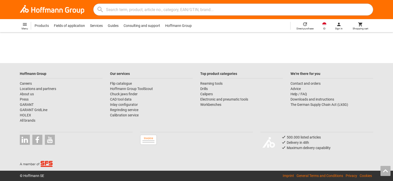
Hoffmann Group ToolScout (131, 89)
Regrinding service (124, 110)
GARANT (27, 105)
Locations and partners (38, 89)
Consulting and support (142, 26)
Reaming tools (211, 83)
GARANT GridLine (33, 110)
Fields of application (69, 26)
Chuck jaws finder (124, 94)
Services (96, 26)
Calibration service (124, 115)
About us (27, 94)
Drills (204, 89)
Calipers (206, 94)
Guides (113, 26)
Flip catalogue (121, 83)
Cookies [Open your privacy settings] (366, 176)
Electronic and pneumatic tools (224, 99)
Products (42, 26)
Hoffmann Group (178, 26)
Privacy (351, 176)
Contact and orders (305, 83)
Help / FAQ (298, 94)
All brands (27, 120)
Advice (295, 89)
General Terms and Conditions (320, 176)
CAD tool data (121, 99)
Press (24, 99)
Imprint (288, 176)
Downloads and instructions (312, 99)
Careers (26, 83)
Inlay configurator (124, 105)
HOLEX (25, 115)
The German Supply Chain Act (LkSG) (319, 105)
